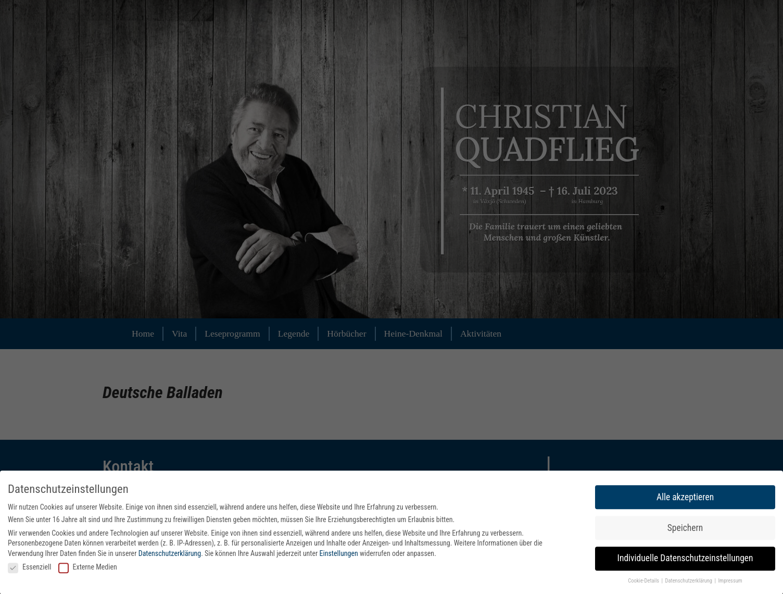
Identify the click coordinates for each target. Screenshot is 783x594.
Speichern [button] (685, 529)
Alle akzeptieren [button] (685, 498)
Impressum (730, 582)
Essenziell (29, 568)
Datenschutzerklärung (169, 555)
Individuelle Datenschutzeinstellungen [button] (685, 559)
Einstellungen (339, 555)
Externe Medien (87, 568)
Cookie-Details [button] (644, 582)
